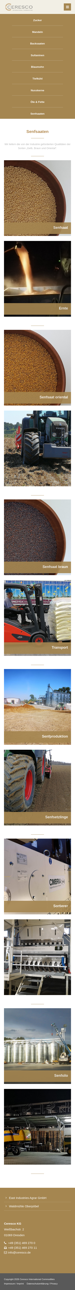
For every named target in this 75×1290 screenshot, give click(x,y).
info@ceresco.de (19, 1252)
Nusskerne (37, 90)
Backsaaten (37, 43)
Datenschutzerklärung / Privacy (42, 1283)
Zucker (37, 20)
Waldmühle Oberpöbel (24, 1206)
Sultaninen (37, 55)
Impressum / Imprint (14, 1283)
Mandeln (37, 31)
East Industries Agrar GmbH (27, 1198)
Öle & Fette (38, 101)
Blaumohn (37, 66)
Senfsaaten (37, 113)
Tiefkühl (37, 78)
